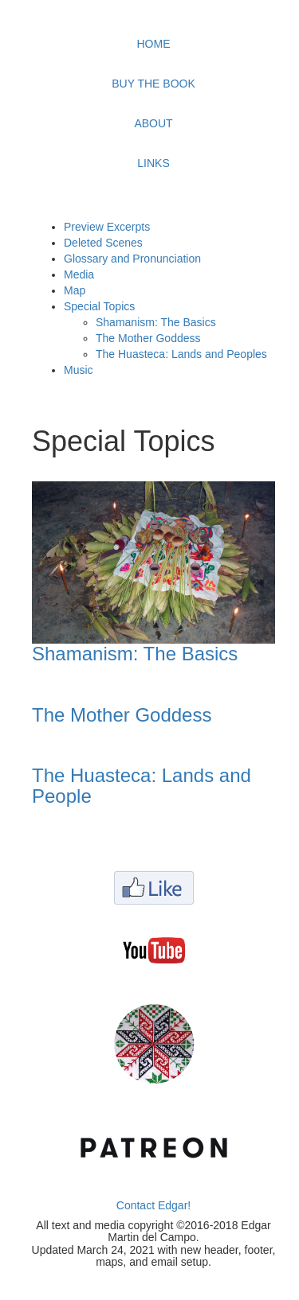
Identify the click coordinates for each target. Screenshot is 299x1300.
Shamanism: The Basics (156, 322)
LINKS (153, 163)
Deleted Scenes (103, 242)
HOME (154, 43)
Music (78, 370)
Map (74, 290)
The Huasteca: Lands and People (141, 786)
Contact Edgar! (153, 1205)
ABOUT (153, 123)
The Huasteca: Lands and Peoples (181, 354)
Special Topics (99, 306)
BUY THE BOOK (153, 83)
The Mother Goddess (148, 338)
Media (79, 274)
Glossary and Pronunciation (132, 258)
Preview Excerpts (107, 226)
